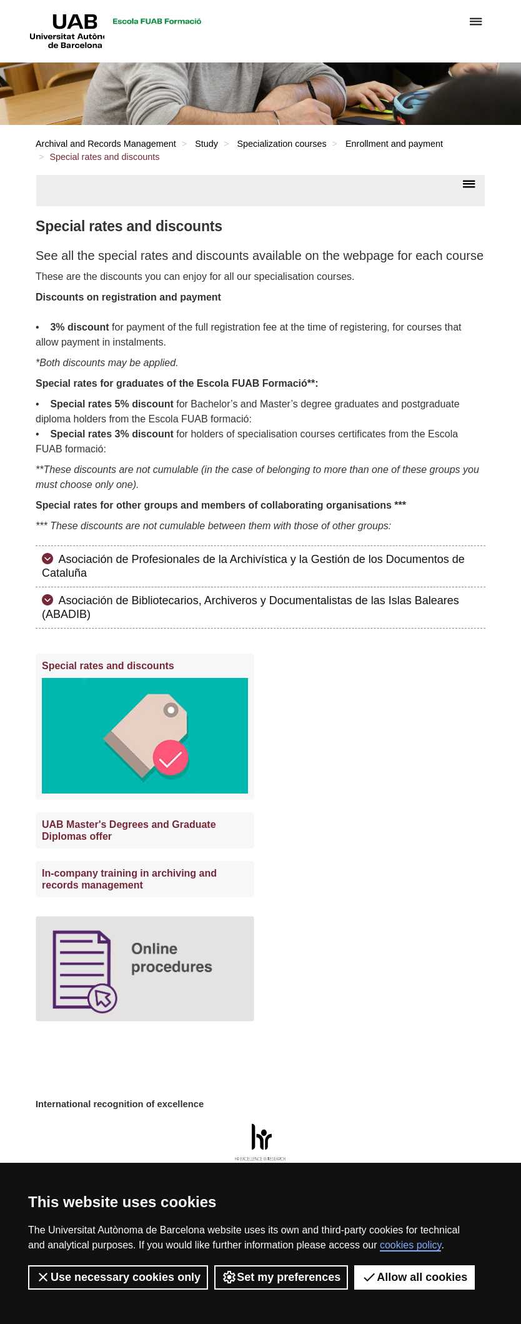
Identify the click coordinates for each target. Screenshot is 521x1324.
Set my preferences (281, 1277)
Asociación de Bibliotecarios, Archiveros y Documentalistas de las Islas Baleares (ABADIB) (250, 607)
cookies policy (410, 1245)
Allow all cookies (414, 1277)
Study (206, 144)
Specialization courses (281, 144)
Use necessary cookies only (118, 1277)
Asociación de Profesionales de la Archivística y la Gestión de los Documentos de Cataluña (253, 566)
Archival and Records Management (106, 144)
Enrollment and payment (394, 144)
